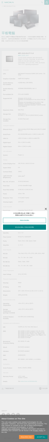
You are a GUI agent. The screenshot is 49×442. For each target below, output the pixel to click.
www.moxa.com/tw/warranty (29, 381)
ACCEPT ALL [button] (41, 437)
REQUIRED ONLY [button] (26, 437)
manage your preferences (10, 429)
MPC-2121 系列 (23, 55)
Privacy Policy (38, 430)
